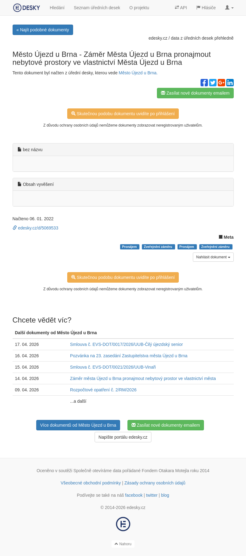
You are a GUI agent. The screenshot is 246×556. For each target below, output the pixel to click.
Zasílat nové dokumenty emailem (195, 93)
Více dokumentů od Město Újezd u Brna (78, 425)
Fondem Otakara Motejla (165, 470)
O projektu (139, 7)
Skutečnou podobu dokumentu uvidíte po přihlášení (123, 113)
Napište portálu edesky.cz (123, 437)
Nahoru (123, 544)
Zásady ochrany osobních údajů (154, 482)
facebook (134, 495)
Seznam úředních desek (97, 7)
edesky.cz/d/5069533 (35, 227)
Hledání (57, 7)
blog (165, 495)
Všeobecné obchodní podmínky (91, 482)
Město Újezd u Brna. (138, 72)
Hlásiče (206, 7)
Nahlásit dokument (213, 257)
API (181, 7)
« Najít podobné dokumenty (43, 29)
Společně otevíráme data (97, 470)
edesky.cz (158, 38)
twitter (152, 495)
